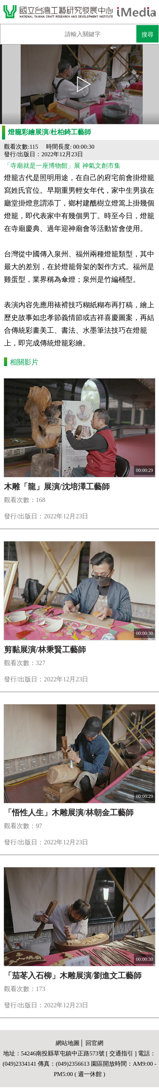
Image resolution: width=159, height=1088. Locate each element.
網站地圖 (68, 1043)
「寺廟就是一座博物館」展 (42, 165)
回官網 (94, 1043)
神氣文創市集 (101, 165)
